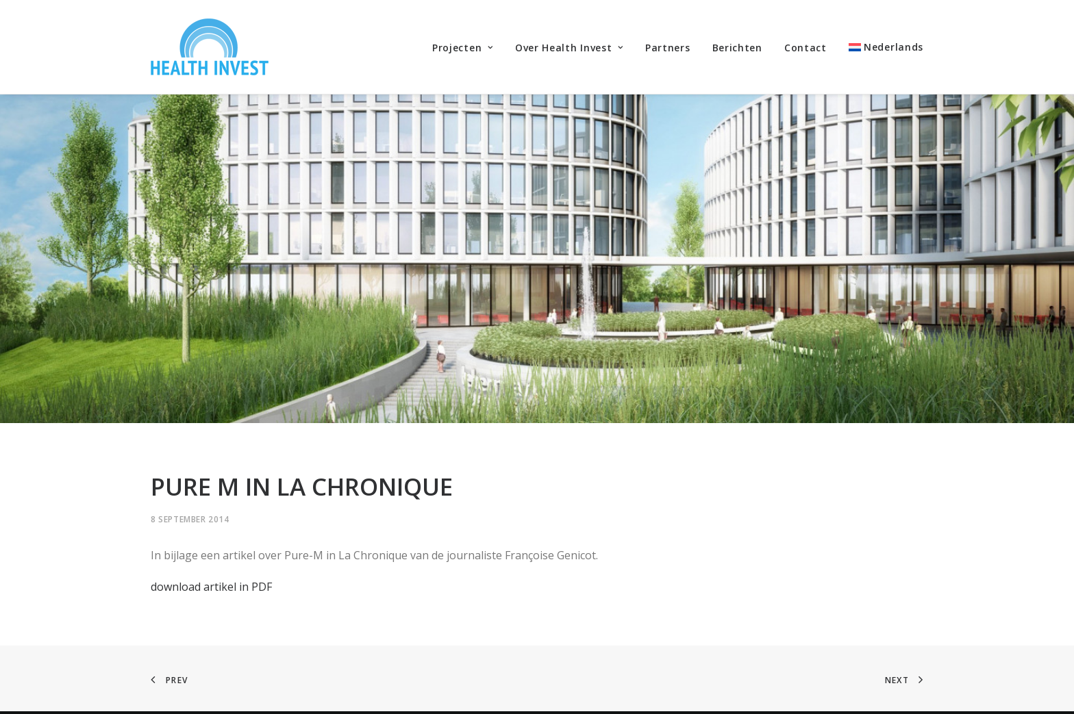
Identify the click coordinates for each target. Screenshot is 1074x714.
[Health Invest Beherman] (209, 46)
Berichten (737, 47)
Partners (667, 47)
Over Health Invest (569, 47)
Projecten (462, 47)
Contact (805, 47)
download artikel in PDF (211, 564)
